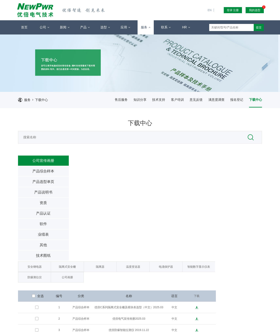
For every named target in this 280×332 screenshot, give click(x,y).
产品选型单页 (39, 183)
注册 (236, 10)
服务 (145, 27)
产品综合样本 (39, 173)
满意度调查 (215, 101)
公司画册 (115, 173)
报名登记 (235, 101)
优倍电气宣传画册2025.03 (175, 214)
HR (186, 27)
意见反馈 (194, 101)
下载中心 (42, 101)
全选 (87, 192)
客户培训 (175, 101)
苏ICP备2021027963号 (176, 328)
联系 (166, 27)
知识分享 (137, 101)
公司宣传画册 (39, 162)
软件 (38, 225)
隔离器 (148, 162)
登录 (229, 10)
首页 (24, 27)
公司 (44, 27)
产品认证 (39, 215)
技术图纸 (39, 257)
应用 (125, 27)
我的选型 (256, 9)
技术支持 (156, 101)
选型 (105, 27)
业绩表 (38, 236)
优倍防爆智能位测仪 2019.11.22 (176, 226)
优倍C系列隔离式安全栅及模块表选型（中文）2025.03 (175, 203)
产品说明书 (39, 194)
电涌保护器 (212, 162)
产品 (85, 27)
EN (211, 2)
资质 (38, 204)
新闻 (64, 27)
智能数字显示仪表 (244, 162)
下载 (242, 191)
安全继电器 (83, 162)
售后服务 (118, 101)
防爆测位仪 (83, 173)
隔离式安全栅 (115, 162)
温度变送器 (180, 162)
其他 (38, 247)
